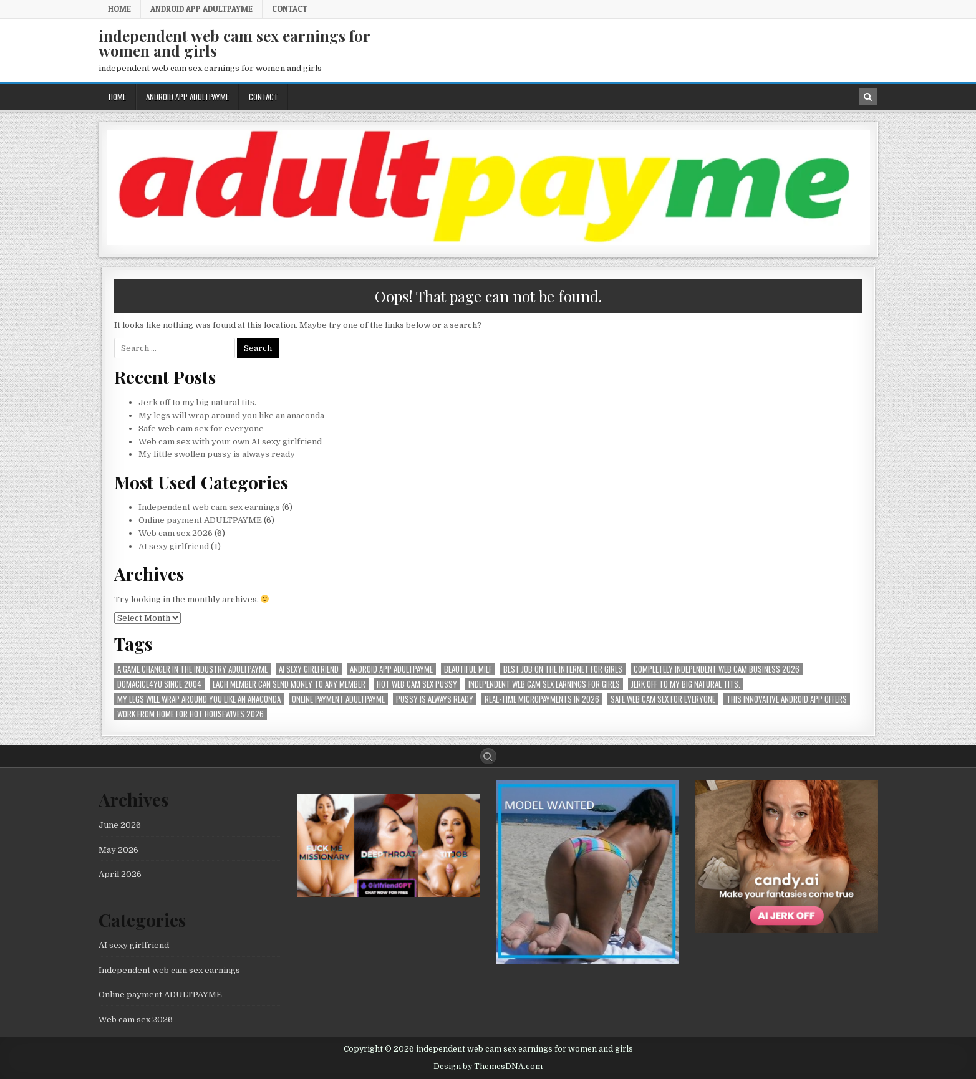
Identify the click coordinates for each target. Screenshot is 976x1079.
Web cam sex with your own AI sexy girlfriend (230, 441)
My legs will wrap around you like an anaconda (231, 415)
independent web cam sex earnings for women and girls (234, 43)
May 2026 (118, 850)
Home (119, 9)
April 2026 (120, 874)
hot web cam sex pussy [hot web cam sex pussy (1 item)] (417, 684)
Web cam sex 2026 (175, 533)
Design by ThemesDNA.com (488, 1066)
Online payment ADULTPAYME (200, 520)
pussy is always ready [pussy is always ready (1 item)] (434, 699)
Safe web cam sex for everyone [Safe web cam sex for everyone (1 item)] (663, 699)
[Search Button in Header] (868, 96)
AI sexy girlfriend (173, 546)
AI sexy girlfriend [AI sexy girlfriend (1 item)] (309, 669)
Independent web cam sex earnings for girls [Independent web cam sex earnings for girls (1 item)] (544, 684)
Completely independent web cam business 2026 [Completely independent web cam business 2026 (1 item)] (717, 669)
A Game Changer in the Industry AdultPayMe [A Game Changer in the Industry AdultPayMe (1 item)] (192, 669)
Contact (289, 9)
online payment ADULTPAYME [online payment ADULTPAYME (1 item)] (338, 699)
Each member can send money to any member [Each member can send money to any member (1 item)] (289, 684)
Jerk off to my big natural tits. (197, 402)
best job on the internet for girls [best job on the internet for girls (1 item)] (562, 669)
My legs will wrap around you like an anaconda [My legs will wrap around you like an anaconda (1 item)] (199, 699)
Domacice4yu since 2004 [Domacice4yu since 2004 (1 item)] (159, 684)
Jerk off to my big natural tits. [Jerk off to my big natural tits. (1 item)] (685, 684)
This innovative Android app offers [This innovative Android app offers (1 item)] (787, 699)
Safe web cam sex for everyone (202, 428)
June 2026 (120, 825)
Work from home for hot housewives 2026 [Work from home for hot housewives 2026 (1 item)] (190, 714)
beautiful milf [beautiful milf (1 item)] (468, 669)
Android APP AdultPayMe (201, 9)
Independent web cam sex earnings (209, 507)
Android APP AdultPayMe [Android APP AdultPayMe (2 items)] (391, 669)
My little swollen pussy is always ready (216, 454)
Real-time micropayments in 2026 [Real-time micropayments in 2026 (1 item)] (542, 699)
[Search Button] (488, 756)
